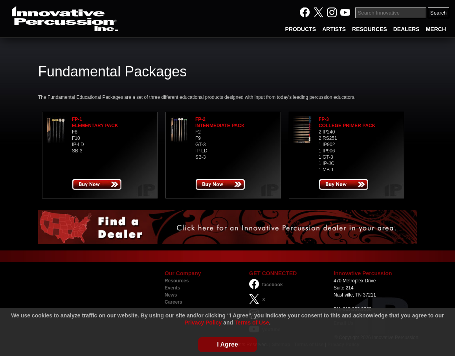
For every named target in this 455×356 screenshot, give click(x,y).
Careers (173, 302)
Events (172, 288)
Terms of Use (252, 322)
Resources (177, 281)
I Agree (227, 344)
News (171, 295)
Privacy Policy (203, 322)
